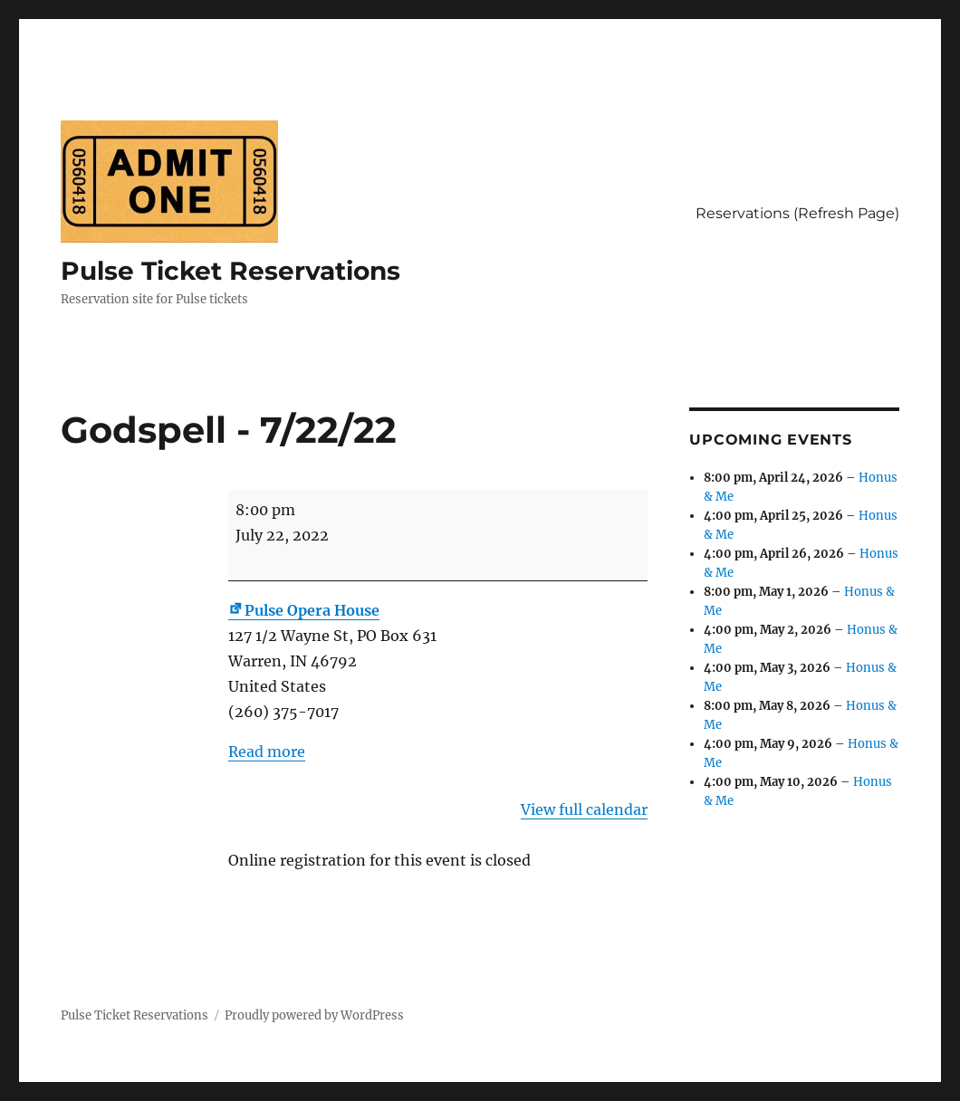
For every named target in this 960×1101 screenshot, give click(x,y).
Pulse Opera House (303, 610)
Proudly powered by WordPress (314, 1015)
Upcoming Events (770, 439)
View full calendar (584, 809)
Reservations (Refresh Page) (797, 213)
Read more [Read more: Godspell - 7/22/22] (266, 751)
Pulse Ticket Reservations (230, 270)
